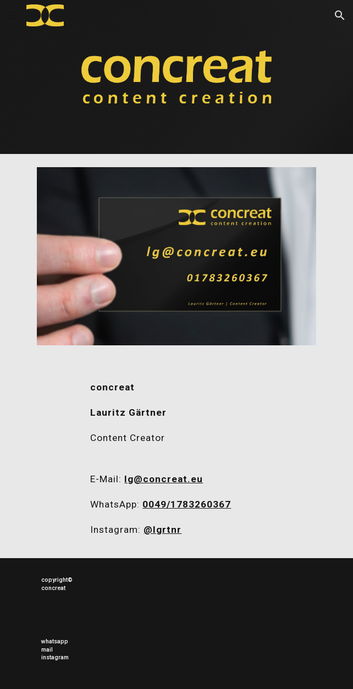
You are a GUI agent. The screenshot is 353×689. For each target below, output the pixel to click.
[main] (176, 418)
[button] (13, 15)
